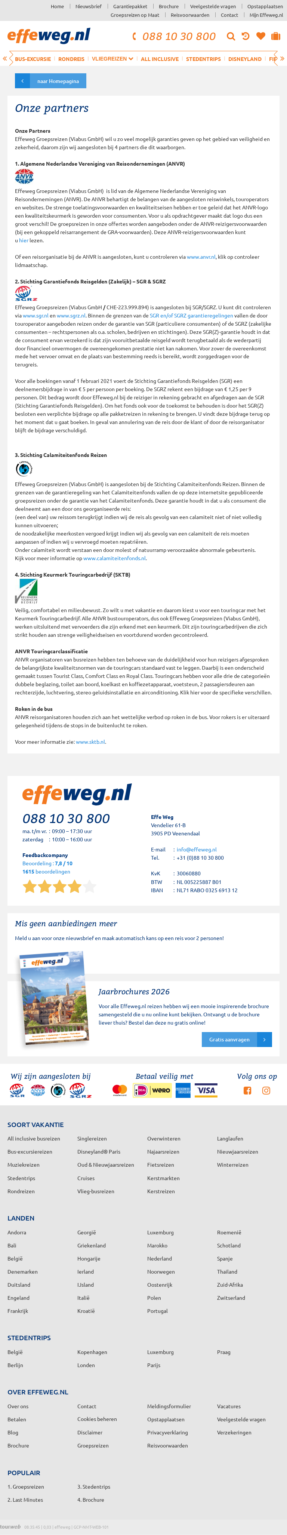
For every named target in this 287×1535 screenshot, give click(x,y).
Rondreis (71, 58)
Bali (11, 1245)
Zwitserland (231, 1297)
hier (23, 240)
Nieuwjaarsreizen (237, 1151)
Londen (86, 1364)
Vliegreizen (112, 58)
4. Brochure (90, 1499)
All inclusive (160, 58)
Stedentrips (203, 58)
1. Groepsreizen (25, 1486)
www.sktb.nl (90, 741)
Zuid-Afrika (230, 1284)
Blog (12, 1432)
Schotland (229, 1245)
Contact (229, 14)
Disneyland (245, 58)
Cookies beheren (97, 1418)
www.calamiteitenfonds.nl (114, 558)
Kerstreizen (161, 1191)
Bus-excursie (33, 58)
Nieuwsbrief (88, 6)
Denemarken (22, 1271)
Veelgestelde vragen (213, 6)
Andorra (16, 1232)
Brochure (169, 6)
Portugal (157, 1310)
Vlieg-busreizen (95, 1191)
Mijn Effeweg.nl (266, 14)
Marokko (157, 1245)
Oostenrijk (159, 1284)
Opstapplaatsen (265, 6)
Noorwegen (161, 1271)
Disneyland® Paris (98, 1151)
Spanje (225, 1258)
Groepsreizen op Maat (135, 14)
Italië (83, 1297)
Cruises (86, 1178)
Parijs (153, 1364)
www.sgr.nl (36, 315)
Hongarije (89, 1258)
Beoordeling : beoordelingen (47, 868)
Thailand (227, 1271)
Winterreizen (233, 1164)
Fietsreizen (160, 1164)
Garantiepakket (130, 6)
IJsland (85, 1284)
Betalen (16, 1419)
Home (57, 6)
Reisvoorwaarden (190, 14)
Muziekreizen (23, 1164)
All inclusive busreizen (33, 1138)
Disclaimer (89, 1432)
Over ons (17, 1406)
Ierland (85, 1271)
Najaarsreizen (163, 1151)
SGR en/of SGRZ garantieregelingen (192, 315)
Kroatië (86, 1310)
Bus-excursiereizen (29, 1151)
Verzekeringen (234, 1432)
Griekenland (91, 1245)
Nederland (159, 1258)
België (15, 1258)
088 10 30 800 (173, 35)
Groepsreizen (93, 1445)
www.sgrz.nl (71, 315)
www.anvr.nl (201, 256)
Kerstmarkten (163, 1178)
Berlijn (15, 1364)
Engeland (18, 1297)
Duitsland (18, 1284)
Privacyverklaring (167, 1432)
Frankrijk (17, 1310)
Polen (154, 1297)
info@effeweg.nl (197, 849)
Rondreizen (21, 1191)
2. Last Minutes (25, 1499)
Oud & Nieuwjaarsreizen (105, 1164)
